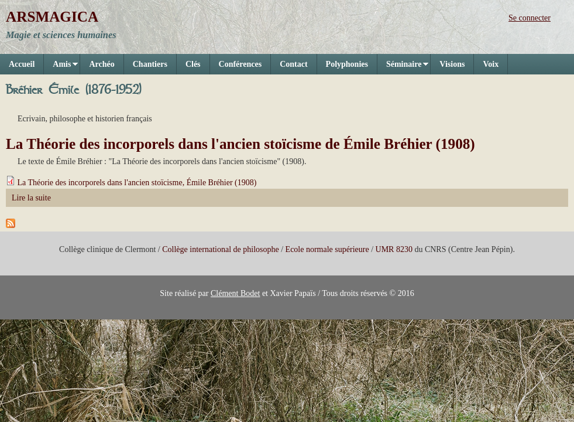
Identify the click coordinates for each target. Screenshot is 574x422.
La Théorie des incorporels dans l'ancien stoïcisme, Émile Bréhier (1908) (137, 182)
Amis (61, 67)
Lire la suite (31, 197)
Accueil (22, 64)
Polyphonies (347, 64)
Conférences (240, 64)
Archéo (101, 64)
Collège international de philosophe (220, 249)
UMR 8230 (394, 249)
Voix (491, 64)
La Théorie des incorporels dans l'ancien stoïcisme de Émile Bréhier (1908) (240, 144)
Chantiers (150, 64)
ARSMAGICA (52, 17)
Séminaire (402, 67)
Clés (193, 64)
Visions (452, 64)
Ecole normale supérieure (327, 249)
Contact (293, 64)
